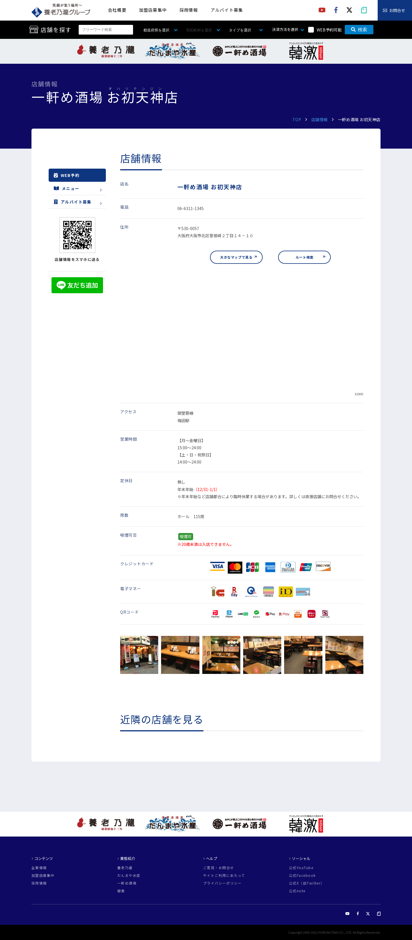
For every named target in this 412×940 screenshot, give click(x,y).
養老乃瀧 (125, 867)
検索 (359, 29)
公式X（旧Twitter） (306, 883)
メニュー (67, 188)
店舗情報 (319, 119)
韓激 (121, 891)
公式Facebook (302, 875)
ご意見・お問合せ (218, 867)
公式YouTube (301, 867)
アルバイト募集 (227, 10)
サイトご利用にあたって (224, 875)
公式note (297, 891)
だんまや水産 (128, 875)
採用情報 (188, 10)
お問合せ (397, 10)
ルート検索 (305, 257)
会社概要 (117, 10)
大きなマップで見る (236, 257)
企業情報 (39, 867)
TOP (296, 119)
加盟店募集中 (153, 10)
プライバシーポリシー (222, 883)
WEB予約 (67, 175)
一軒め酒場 (126, 883)
